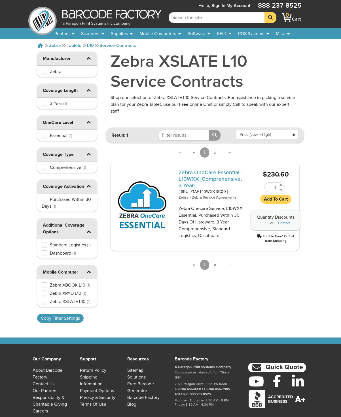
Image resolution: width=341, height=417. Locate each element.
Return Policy (93, 370)
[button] (88, 58)
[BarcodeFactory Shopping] (287, 17)
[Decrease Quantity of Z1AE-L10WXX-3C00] (281, 189)
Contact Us (43, 384)
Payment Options (97, 390)
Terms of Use (93, 404)
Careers (40, 411)
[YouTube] (256, 381)
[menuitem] (64, 33)
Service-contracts (117, 45)
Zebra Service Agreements (214, 197)
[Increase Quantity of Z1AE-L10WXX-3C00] (281, 184)
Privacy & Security (97, 397)
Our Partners (45, 390)
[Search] (270, 17)
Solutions (136, 377)
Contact (284, 223)
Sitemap (135, 370)
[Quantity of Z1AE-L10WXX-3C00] (271, 187)
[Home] (40, 45)
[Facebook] (277, 381)
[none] (282, 33)
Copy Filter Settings (60, 318)
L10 (90, 45)
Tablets (74, 45)
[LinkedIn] (298, 381)
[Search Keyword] (217, 17)
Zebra (55, 45)
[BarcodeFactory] (42, 17)
